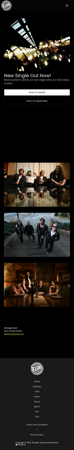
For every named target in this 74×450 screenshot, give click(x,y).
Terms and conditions (37, 424)
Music (37, 396)
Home (37, 381)
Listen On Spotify (37, 92)
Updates (37, 386)
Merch (37, 406)
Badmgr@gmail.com (14, 334)
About (37, 401)
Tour (37, 416)
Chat (37, 391)
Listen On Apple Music (37, 100)
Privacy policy (37, 434)
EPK (37, 411)
